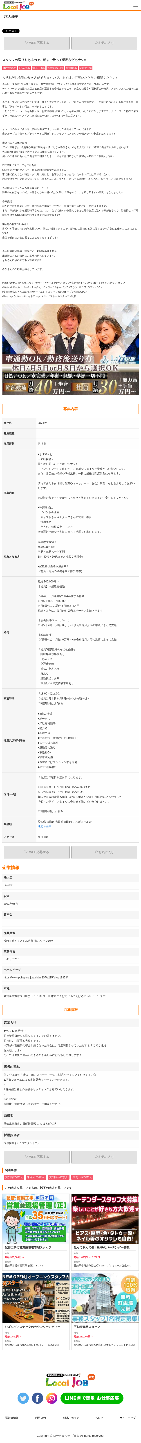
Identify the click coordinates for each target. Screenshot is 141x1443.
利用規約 (40, 1417)
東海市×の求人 (82, 1177)
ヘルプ (99, 1417)
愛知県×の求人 (58, 1177)
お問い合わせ (71, 1417)
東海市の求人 (36, 1177)
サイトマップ (128, 1417)
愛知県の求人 (14, 1177)
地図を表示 (44, 826)
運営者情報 (12, 1417)
